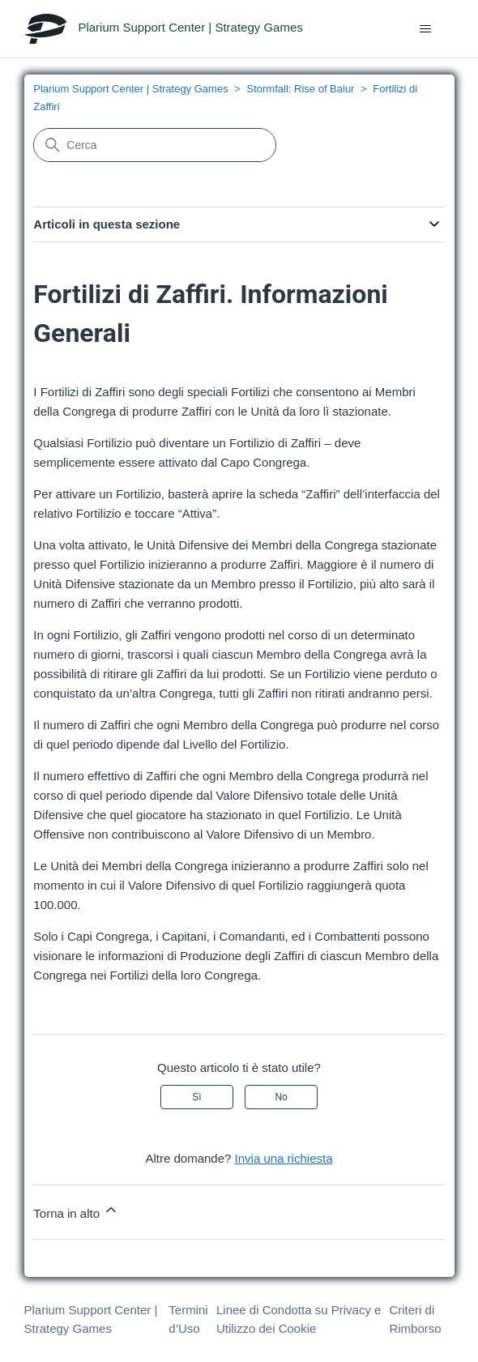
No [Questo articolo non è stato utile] (281, 1097)
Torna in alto (76, 1211)
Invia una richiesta (284, 1158)
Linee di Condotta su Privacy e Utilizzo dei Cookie (298, 1319)
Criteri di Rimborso (415, 1319)
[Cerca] (154, 145)
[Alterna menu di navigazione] (426, 29)
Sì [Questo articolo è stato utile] (196, 1097)
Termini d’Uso (188, 1319)
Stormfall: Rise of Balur (301, 89)
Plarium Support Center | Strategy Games (130, 89)
